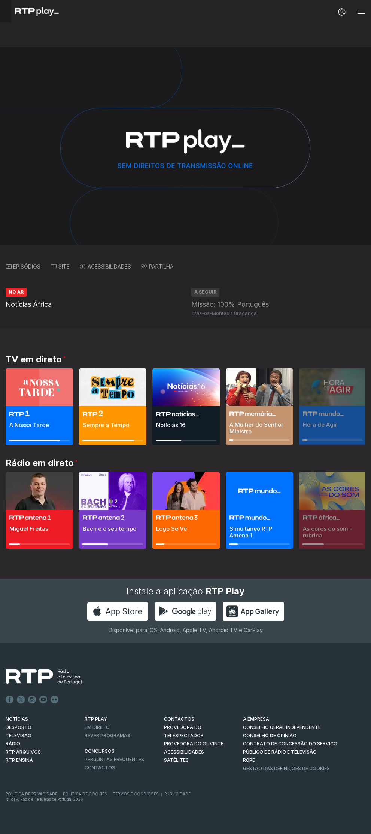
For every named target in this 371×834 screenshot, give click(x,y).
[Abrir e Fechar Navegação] (361, 12)
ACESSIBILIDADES (105, 266)
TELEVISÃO (18, 735)
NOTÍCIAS (17, 719)
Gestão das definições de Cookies (286, 768)
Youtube (43, 700)
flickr (55, 700)
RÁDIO (13, 743)
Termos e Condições (136, 794)
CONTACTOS (179, 719)
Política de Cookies (85, 794)
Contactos (100, 767)
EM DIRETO (97, 727)
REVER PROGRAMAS (107, 735)
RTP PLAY (96, 719)
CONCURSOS (100, 751)
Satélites (176, 760)
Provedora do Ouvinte (193, 743)
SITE (60, 266)
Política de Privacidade (31, 794)
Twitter (21, 700)
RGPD (249, 760)
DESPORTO (18, 727)
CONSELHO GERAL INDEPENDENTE (282, 727)
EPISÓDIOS (23, 266)
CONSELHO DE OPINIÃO (270, 735)
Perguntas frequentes (114, 759)
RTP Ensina (19, 760)
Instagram (32, 700)
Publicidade (177, 794)
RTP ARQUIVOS (23, 752)
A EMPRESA (256, 719)
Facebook (10, 700)
